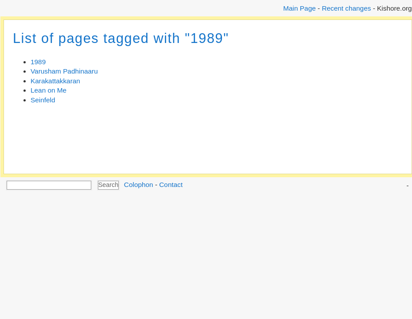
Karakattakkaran (55, 81)
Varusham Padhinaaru (64, 71)
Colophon (138, 184)
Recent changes (346, 8)
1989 (38, 62)
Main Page (299, 8)
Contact (171, 184)
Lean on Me (48, 90)
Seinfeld (43, 100)
